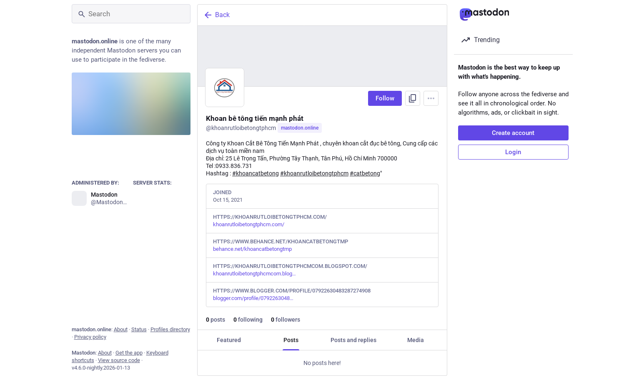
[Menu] (431, 98)
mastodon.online (299, 128)
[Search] (131, 13)
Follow (385, 98)
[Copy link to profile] (412, 98)
